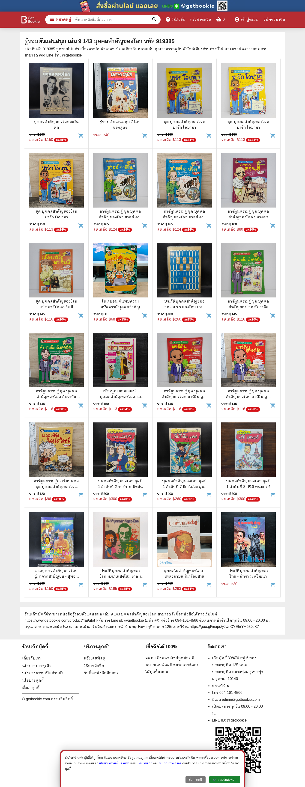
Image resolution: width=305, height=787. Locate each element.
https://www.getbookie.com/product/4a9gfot (59, 620)
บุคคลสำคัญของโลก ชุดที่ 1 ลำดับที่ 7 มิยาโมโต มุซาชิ (184, 486)
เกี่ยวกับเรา (31, 658)
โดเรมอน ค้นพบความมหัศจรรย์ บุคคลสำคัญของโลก (120, 307)
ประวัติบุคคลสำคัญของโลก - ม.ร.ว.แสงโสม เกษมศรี (184, 307)
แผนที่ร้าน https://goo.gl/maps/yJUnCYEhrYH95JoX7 (215, 627)
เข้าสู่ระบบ (246, 19)
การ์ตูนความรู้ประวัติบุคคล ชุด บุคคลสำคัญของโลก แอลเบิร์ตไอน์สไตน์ (56, 486)
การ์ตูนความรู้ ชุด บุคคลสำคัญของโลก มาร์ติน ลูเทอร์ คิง (184, 396)
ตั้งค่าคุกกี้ (30, 688)
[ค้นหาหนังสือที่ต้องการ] (155, 19)
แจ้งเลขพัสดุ (94, 658)
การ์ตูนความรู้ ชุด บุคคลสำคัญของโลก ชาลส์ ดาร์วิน (120, 217)
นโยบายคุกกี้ (33, 680)
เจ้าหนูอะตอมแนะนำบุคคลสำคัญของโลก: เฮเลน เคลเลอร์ (120, 396)
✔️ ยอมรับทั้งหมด (224, 779)
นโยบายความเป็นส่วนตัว (42, 673)
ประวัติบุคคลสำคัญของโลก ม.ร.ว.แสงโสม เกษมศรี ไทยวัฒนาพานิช (120, 576)
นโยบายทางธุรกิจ (36, 666)
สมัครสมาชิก (274, 19)
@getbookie (237, 720)
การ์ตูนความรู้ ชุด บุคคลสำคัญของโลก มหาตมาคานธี (248, 217)
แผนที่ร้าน (221, 686)
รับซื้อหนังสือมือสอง (101, 673)
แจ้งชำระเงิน (200, 19)
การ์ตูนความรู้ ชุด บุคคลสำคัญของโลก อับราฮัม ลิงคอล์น (248, 307)
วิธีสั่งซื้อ (175, 19)
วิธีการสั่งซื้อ (94, 666)
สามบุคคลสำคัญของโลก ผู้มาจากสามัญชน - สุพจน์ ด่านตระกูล (56, 576)
